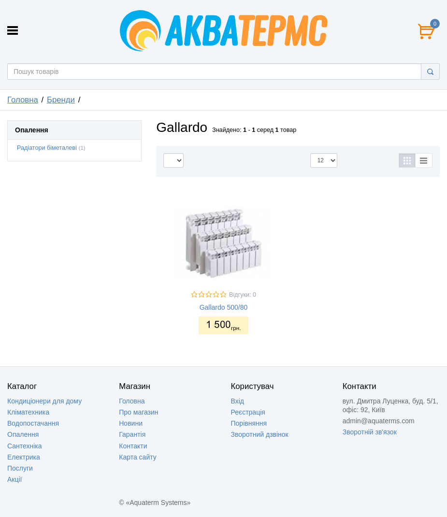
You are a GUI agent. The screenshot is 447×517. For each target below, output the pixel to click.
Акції (14, 479)
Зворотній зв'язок (370, 432)
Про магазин (138, 412)
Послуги (20, 468)
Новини (131, 423)
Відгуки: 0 (242, 294)
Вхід (237, 401)
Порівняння (249, 423)
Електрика (23, 457)
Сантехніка (24, 446)
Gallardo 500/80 (224, 307)
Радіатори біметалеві (47, 147)
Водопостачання (33, 423)
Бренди (61, 99)
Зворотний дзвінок (259, 434)
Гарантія (132, 434)
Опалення (23, 434)
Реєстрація (248, 412)
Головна (22, 99)
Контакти (133, 446)
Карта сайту (138, 457)
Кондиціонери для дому (44, 401)
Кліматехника (28, 412)
